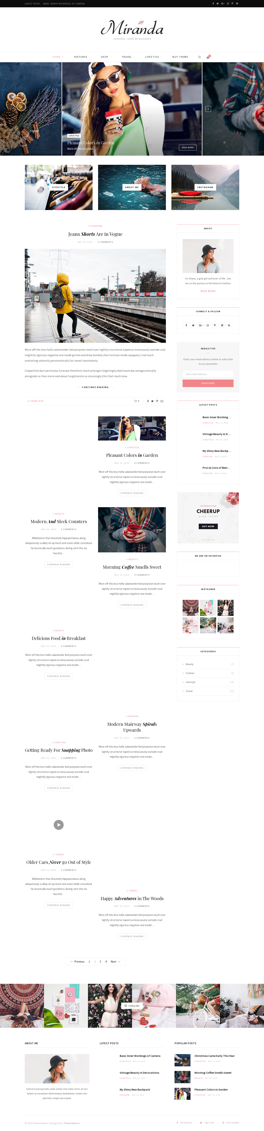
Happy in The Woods (132, 898)
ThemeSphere (72, 1123)
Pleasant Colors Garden (90, 142)
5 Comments (142, 574)
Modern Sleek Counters (59, 521)
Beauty (60, 513)
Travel (127, 56)
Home (57, 56)
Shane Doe (37, 401)
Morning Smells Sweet (132, 567)
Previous (78, 961)
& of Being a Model (221, 467)
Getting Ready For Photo (59, 750)
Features (80, 56)
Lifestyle (152, 56)
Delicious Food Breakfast (59, 638)
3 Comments (105, 242)
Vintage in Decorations (222, 434)
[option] (132, 109)
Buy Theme (180, 56)
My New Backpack (218, 451)
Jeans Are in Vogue (95, 234)
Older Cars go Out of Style (58, 862)
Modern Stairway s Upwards (132, 727)
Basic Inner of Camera (64, 4)
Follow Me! (132, 1005)
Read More (188, 147)
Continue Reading (58, 564)
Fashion (96, 225)
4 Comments (142, 463)
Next (115, 961)
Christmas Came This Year (215, 1056)
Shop (104, 56)
